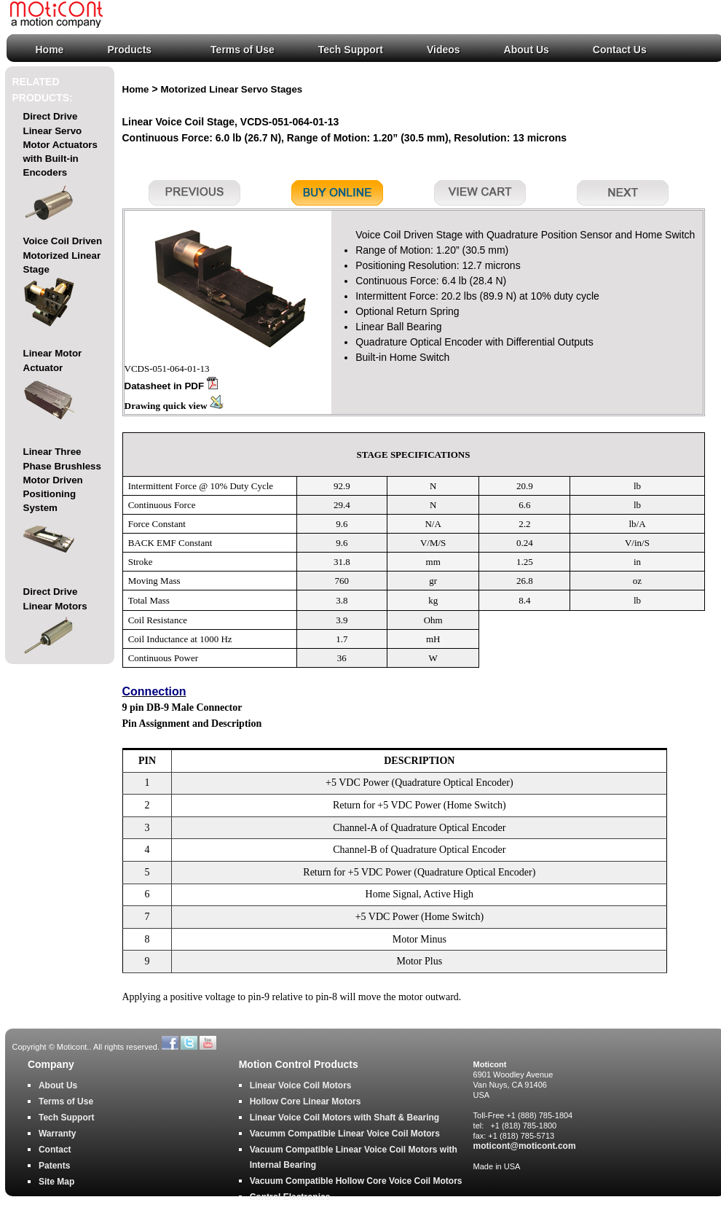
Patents (54, 1166)
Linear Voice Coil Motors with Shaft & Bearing (344, 1117)
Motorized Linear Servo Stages (232, 89)
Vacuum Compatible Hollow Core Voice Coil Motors (356, 1181)
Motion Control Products (298, 1064)
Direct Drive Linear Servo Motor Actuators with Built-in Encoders (60, 170)
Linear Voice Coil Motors (301, 1085)
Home (50, 49)
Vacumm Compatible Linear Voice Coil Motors (345, 1133)
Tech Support (350, 49)
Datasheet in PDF (171, 386)
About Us (526, 49)
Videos (443, 49)
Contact (55, 1149)
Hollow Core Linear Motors (305, 1101)
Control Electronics (290, 1197)
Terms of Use (242, 49)
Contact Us (620, 49)
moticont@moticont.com (524, 1146)
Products (129, 49)
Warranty (57, 1133)
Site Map (56, 1182)
